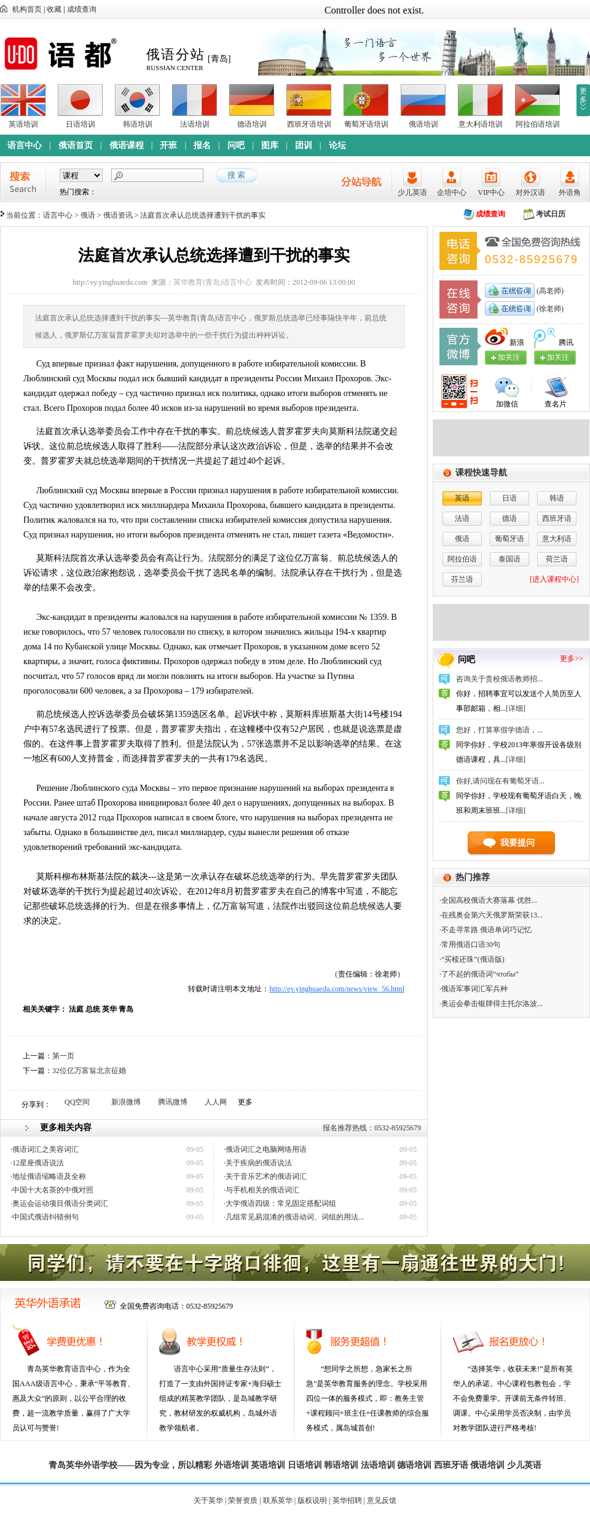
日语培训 (80, 124)
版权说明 (312, 1500)
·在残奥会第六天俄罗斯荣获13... (491, 915)
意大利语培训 (480, 124)
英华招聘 (347, 1500)
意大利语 (557, 538)
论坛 (337, 145)
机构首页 (27, 9)
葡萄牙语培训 (366, 124)
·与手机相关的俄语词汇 (261, 1190)
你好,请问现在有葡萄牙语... (500, 781)
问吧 (236, 145)
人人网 (216, 1102)
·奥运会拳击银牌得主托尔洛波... (491, 1003)
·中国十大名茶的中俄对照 (51, 1190)
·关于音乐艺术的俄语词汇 (265, 1176)
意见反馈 (381, 1500)
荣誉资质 (243, 1500)
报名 (202, 145)
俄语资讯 (118, 215)
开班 (168, 145)
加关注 (558, 357)
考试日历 (550, 214)
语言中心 (24, 145)
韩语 (556, 498)
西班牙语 (557, 518)
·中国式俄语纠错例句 (44, 1217)
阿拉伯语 (462, 559)
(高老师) (549, 291)
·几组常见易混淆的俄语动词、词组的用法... (294, 1217)
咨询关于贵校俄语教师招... (499, 679)
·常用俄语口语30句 (469, 944)
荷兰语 (557, 559)
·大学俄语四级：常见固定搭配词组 (280, 1203)
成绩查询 (81, 9)
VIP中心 (491, 192)
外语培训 (231, 1465)
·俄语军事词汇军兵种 (473, 989)
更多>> (571, 658)
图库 (269, 145)
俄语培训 (423, 124)
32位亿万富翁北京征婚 (89, 1070)
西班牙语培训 (309, 124)
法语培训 (195, 124)
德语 (509, 518)
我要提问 (517, 842)
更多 (583, 95)
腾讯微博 (172, 1102)
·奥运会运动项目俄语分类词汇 (59, 1203)
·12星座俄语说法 (37, 1163)
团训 (303, 145)
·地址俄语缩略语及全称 (48, 1176)
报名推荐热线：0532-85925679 (372, 1128)
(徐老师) (549, 308)
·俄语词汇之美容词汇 (44, 1149)
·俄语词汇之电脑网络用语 (265, 1149)
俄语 (88, 215)
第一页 (63, 1056)
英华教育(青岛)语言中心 (212, 282)
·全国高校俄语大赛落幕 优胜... (488, 900)
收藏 (54, 9)
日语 (509, 498)
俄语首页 (75, 145)
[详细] (515, 708)
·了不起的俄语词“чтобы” (479, 974)
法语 (462, 518)
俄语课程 (126, 145)
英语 (462, 498)
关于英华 (208, 1500)
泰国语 (509, 559)
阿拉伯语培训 (538, 124)
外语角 (570, 192)
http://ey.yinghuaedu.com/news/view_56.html (336, 989)
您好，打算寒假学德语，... (499, 730)
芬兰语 (462, 579)
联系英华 (278, 1500)
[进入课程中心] (554, 579)
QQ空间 (77, 1102)
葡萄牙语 (509, 538)
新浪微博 (126, 1102)
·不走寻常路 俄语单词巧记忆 (485, 929)
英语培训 (23, 124)
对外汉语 (530, 192)
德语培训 (252, 124)
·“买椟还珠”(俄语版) (472, 959)
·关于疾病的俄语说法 (258, 1163)
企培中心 (451, 192)
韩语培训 (137, 124)
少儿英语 (412, 192)
